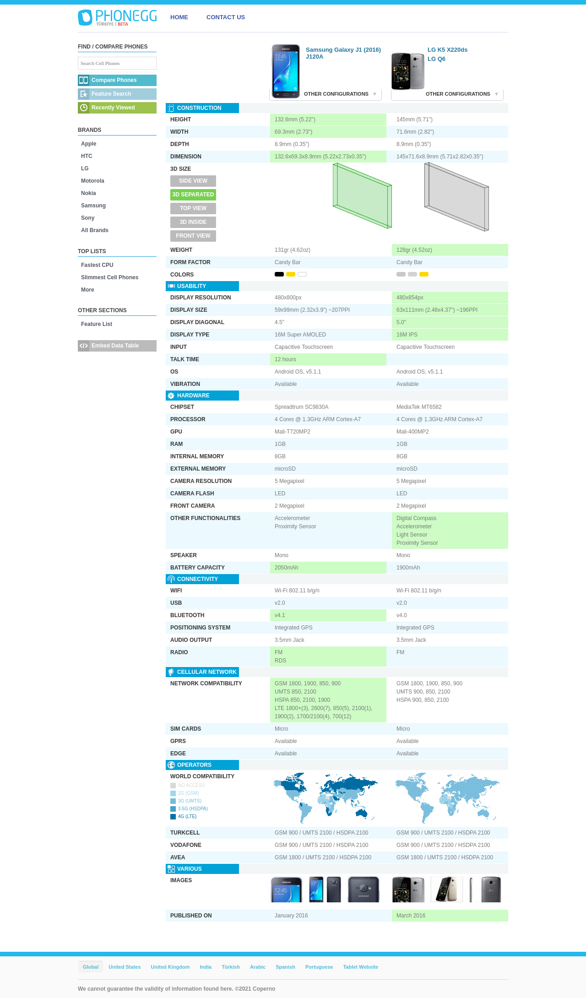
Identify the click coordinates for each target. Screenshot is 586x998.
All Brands (95, 230)
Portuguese (319, 967)
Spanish (285, 967)
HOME (179, 17)
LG (85, 168)
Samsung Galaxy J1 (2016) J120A (343, 53)
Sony (87, 218)
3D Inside (193, 222)
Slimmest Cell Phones (109, 277)
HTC (86, 156)
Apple (88, 144)
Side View (193, 181)
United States (125, 967)
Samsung (93, 205)
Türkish (231, 967)
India (206, 967)
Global (90, 967)
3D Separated (193, 194)
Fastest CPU (97, 265)
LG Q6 (436, 58)
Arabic (258, 967)
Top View (193, 208)
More (87, 290)
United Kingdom (170, 967)
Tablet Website (360, 967)
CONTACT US (225, 17)
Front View (193, 236)
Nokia (88, 193)
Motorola (92, 181)
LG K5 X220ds (447, 49)
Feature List (96, 324)
